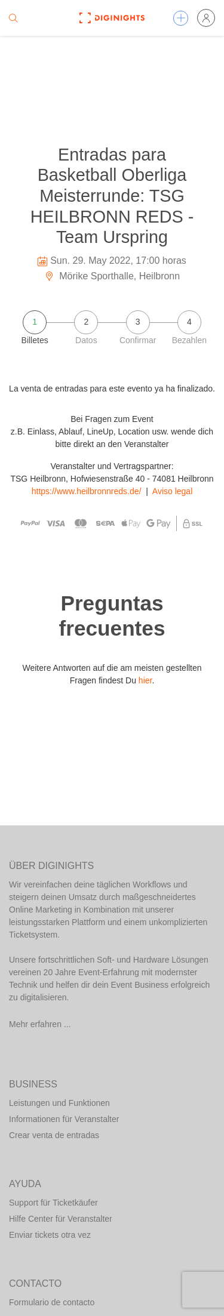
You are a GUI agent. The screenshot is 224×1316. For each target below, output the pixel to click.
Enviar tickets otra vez (50, 1235)
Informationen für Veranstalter (64, 1119)
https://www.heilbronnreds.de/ (87, 491)
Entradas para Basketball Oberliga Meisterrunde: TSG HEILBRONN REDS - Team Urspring (112, 195)
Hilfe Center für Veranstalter (60, 1218)
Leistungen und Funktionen (59, 1103)
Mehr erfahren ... (40, 1024)
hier (145, 680)
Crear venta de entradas (54, 1135)
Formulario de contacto (51, 1302)
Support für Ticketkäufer (53, 1202)
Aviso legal (172, 491)
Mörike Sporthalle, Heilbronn (112, 276)
